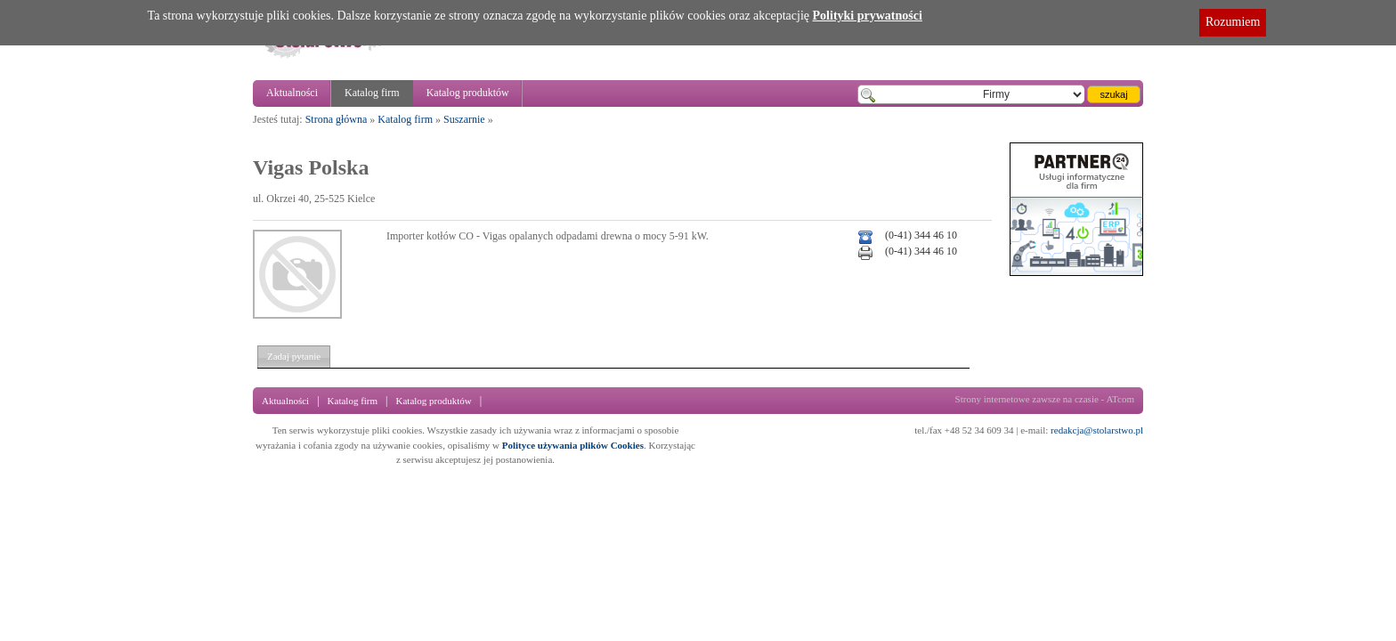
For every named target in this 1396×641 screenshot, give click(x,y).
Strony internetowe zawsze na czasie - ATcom (1044, 399)
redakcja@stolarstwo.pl (1097, 430)
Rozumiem (1232, 21)
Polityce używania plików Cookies (573, 445)
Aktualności (292, 92)
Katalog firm (372, 92)
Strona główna (336, 119)
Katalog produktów (467, 92)
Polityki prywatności (867, 15)
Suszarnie (464, 119)
